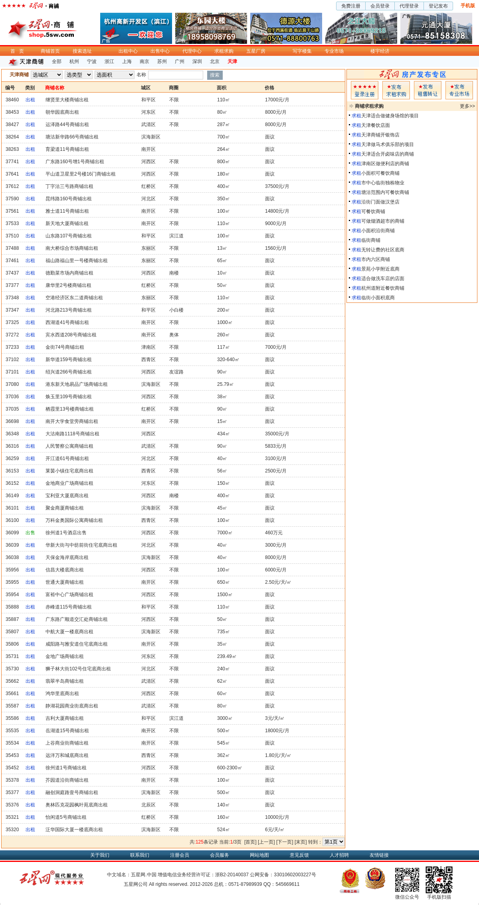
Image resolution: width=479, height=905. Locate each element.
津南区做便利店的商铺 (385, 163)
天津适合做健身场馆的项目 (390, 116)
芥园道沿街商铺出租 (67, 780)
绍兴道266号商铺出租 (69, 372)
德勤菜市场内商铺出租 (69, 273)
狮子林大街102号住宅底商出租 (78, 669)
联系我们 (139, 855)
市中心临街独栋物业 (382, 183)
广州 (179, 61)
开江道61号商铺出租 (67, 458)
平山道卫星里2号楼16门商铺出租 (81, 174)
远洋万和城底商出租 (67, 755)
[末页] (301, 842)
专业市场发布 (459, 90)
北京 (215, 61)
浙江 (109, 61)
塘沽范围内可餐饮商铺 (385, 192)
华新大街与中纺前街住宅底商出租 (81, 545)
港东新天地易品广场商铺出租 (77, 384)
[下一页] (284, 842)
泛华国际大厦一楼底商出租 (74, 829)
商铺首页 (50, 51)
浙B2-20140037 (232, 874)
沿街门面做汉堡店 (380, 202)
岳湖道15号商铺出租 (67, 730)
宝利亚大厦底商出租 (67, 495)
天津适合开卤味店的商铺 (387, 154)
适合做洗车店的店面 (382, 278)
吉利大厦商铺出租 (65, 718)
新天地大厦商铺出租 (67, 223)
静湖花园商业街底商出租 (72, 706)
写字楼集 (302, 51)
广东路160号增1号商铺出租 (75, 161)
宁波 (92, 61)
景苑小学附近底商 (380, 269)
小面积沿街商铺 (378, 230)
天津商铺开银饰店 (380, 135)
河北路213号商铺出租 (69, 310)
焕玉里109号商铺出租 (69, 396)
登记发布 (438, 6)
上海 (127, 61)
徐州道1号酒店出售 (66, 532)
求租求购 (224, 51)
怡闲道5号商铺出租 (66, 817)
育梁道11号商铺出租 (67, 149)
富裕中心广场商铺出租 (69, 594)
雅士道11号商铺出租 (67, 211)
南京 (144, 61)
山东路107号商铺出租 (69, 236)
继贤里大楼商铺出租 (67, 100)
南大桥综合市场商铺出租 (72, 248)
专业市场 (334, 51)
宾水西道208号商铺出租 (71, 335)
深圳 (197, 61)
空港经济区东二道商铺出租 (74, 297)
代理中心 (192, 51)
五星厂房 (255, 51)
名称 (141, 74)
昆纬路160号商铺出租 (69, 199)
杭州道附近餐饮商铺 (382, 288)
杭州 (74, 61)
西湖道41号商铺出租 (67, 322)
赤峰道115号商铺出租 (69, 607)
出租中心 (128, 51)
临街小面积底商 (378, 297)
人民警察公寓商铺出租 (69, 446)
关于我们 (99, 855)
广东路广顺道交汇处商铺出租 (77, 619)
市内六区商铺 (375, 259)
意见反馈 (299, 855)
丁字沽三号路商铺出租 (69, 186)
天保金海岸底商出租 (67, 557)
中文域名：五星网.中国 (131, 874)
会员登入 (364, 90)
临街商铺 (370, 240)
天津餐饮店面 (375, 125)
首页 (19, 51)
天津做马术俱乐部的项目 (387, 144)
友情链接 (379, 855)
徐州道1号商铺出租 (66, 768)
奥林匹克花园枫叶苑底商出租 (77, 805)
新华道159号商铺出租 (69, 359)
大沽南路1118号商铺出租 (72, 434)
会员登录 (380, 6)
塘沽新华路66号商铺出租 (72, 137)
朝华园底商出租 (62, 112)
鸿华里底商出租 (62, 693)
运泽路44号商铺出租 (67, 124)
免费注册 (350, 6)
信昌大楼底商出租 (65, 570)
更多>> (467, 106)
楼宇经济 (380, 51)
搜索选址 (82, 51)
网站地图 (259, 855)
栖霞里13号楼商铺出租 (70, 409)
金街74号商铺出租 (65, 347)
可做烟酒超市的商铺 (382, 221)
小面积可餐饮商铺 (380, 173)
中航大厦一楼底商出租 (69, 631)
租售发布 (427, 90)
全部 (56, 61)
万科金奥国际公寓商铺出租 (74, 520)
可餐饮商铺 (373, 211)
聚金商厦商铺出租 (65, 508)
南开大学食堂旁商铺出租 (72, 421)
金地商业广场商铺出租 (69, 483)
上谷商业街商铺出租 (67, 743)
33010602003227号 (295, 874)
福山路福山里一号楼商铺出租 (77, 260)
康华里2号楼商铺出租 (68, 285)
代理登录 (409, 6)
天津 (232, 61)
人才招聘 (339, 855)
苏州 (162, 61)
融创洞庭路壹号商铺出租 (72, 792)
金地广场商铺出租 (65, 656)
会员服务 (219, 855)
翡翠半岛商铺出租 (65, 681)
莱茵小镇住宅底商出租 (69, 471)
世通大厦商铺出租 (65, 582)
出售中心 (160, 51)
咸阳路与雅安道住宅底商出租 (77, 644)
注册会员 (179, 855)
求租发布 (396, 90)
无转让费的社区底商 (382, 250)
